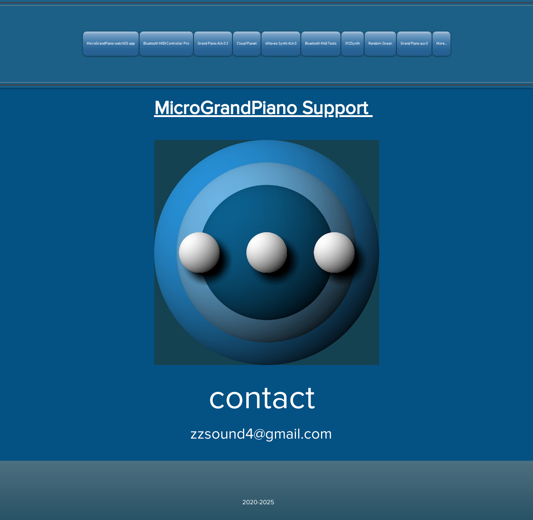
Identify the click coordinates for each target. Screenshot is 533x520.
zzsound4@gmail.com (261, 433)
